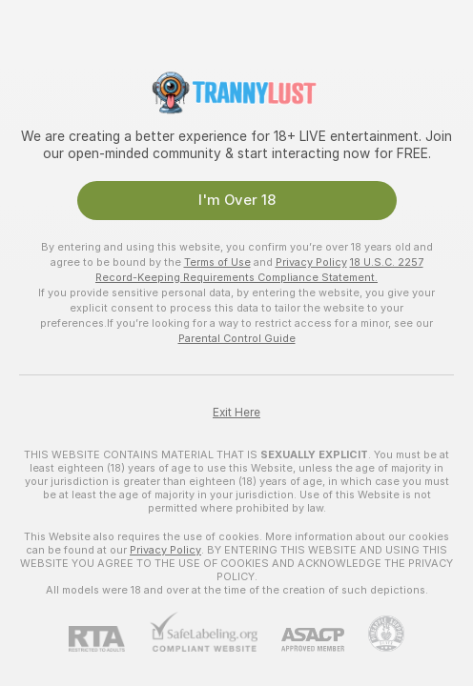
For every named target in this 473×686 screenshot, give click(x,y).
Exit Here (236, 412)
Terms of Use (217, 262)
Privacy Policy (311, 262)
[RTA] (109, 639)
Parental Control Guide (237, 338)
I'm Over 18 (237, 200)
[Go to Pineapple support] (374, 633)
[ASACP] (300, 640)
